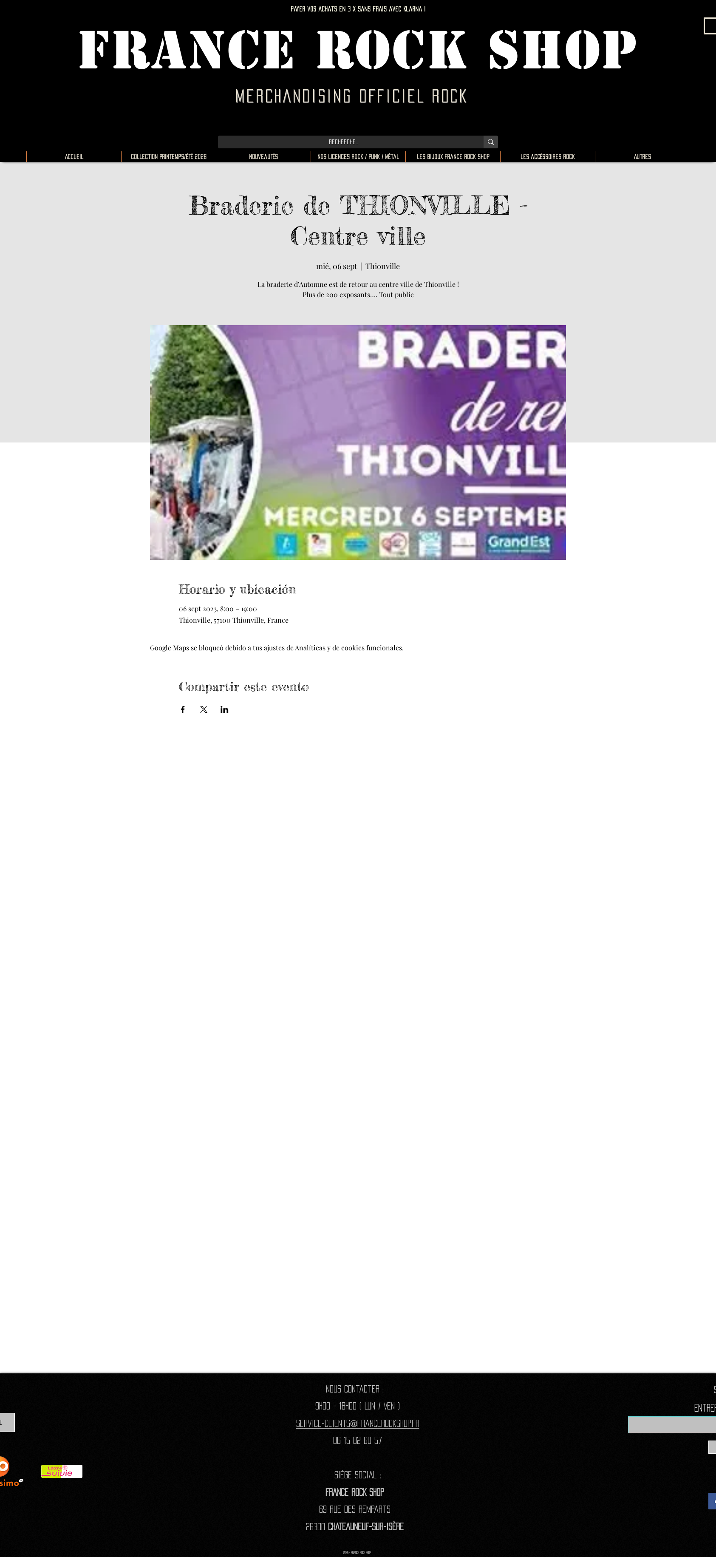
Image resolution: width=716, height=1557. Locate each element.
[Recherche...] (344, 142)
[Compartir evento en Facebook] (183, 709)
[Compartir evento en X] (204, 709)
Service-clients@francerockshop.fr (357, 1423)
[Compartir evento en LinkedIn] (225, 709)
